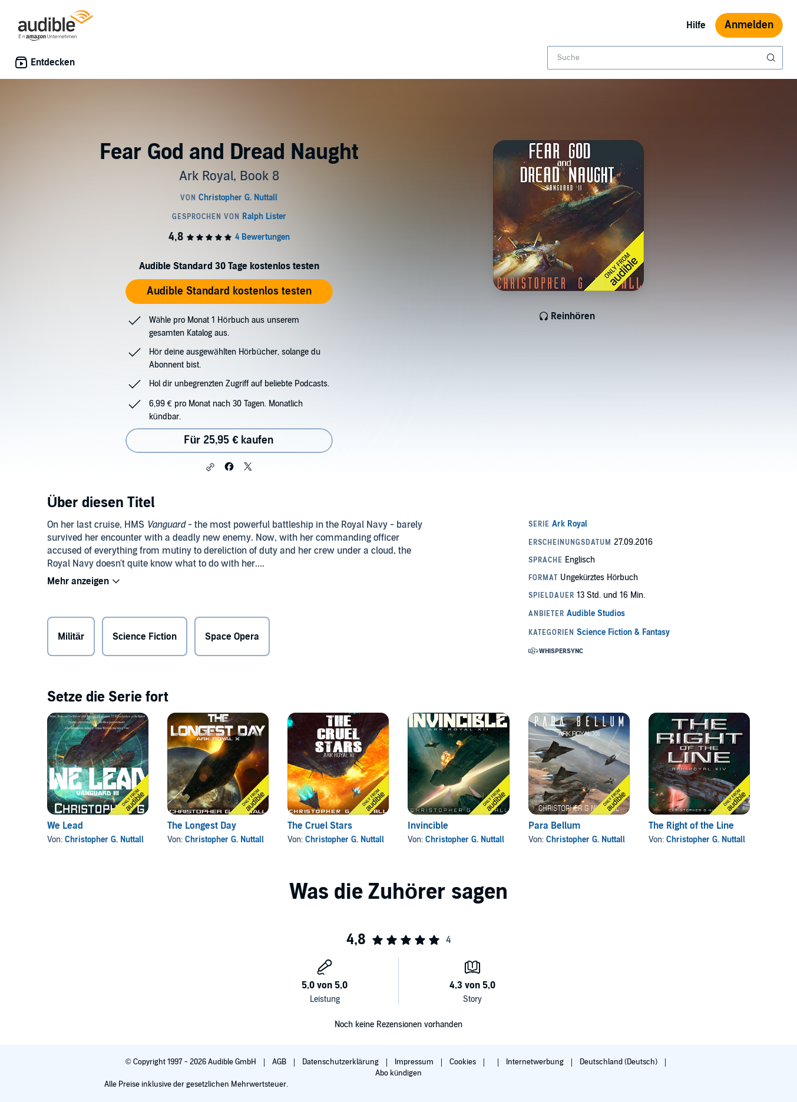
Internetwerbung (535, 1062)
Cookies (463, 1062)
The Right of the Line (691, 826)
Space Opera (232, 637)
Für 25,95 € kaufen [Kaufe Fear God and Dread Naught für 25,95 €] (228, 440)
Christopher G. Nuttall (104, 840)
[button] (210, 467)
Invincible (428, 826)
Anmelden (749, 25)
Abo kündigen (398, 1073)
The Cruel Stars (319, 826)
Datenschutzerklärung (341, 1062)
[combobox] (665, 58)
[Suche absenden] (772, 58)
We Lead (65, 826)
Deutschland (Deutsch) (619, 1062)
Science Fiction (145, 637)
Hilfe (696, 25)
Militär (71, 637)
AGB (280, 1062)
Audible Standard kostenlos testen (229, 291)
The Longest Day (201, 826)
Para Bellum (554, 826)
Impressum (415, 1062)
